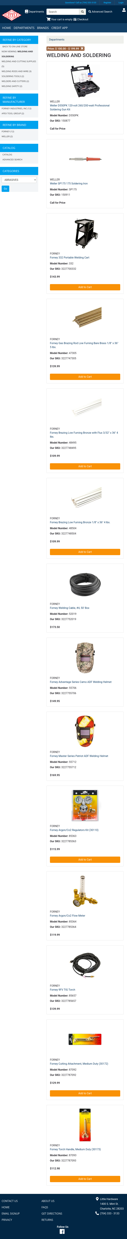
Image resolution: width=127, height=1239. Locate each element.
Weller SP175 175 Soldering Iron (69, 183)
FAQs (45, 1207)
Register (107, 2)
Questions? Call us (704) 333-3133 (80, 2)
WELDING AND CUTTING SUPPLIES (19, 61)
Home (6, 28)
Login (121, 2)
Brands (43, 28)
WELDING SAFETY (10, 86)
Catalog (7, 154)
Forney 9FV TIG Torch (62, 989)
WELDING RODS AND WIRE (15, 71)
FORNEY (6, 131)
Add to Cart (85, 287)
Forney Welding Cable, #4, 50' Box (69, 608)
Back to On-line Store (14, 46)
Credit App (59, 28)
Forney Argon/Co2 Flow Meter (67, 915)
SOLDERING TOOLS (11, 76)
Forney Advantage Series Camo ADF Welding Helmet (81, 682)
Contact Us (10, 1201)
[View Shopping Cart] (59, 19)
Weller (6, 136)
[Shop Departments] (34, 12)
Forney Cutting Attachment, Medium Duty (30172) (79, 1063)
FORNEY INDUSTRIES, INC (14, 108)
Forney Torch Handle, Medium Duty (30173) (75, 1149)
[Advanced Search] (100, 11)
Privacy (7, 1220)
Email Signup (11, 1213)
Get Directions (52, 1213)
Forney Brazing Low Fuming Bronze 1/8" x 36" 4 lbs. (80, 522)
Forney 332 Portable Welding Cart (69, 257)
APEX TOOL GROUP (11, 113)
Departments (24, 28)
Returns (47, 1220)
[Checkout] (80, 19)
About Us (48, 1201)
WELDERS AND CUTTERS (14, 81)
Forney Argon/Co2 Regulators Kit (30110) (74, 830)
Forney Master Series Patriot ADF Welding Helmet (79, 756)
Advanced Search (12, 159)
